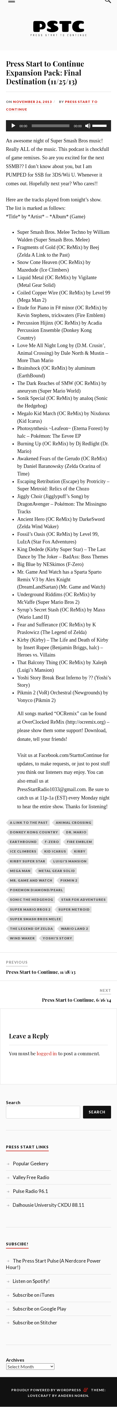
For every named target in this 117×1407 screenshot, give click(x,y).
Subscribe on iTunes (33, 1295)
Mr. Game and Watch (31, 880)
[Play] (13, 126)
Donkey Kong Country (34, 832)
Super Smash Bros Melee (35, 919)
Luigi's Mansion (70, 861)
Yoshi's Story (57, 938)
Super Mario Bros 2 (30, 909)
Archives (15, 1359)
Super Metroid (74, 909)
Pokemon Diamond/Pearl (36, 890)
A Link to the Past (29, 822)
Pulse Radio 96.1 (30, 1191)
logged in (47, 1053)
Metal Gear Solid (57, 871)
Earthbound (23, 842)
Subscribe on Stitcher (35, 1322)
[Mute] (88, 126)
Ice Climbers (23, 851)
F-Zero (52, 842)
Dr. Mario (76, 832)
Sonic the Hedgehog (31, 899)
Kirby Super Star (27, 861)
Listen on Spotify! (31, 1281)
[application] (58, 125)
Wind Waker (22, 938)
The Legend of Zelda (31, 928)
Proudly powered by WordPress (46, 1390)
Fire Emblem (79, 842)
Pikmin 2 (68, 880)
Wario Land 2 (74, 928)
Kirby (80, 851)
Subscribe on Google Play (39, 1309)
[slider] (50, 125)
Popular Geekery (30, 1163)
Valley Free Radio (31, 1177)
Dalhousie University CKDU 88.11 (48, 1205)
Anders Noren (73, 1395)
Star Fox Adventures (83, 899)
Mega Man (20, 871)
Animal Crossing (74, 822)
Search (13, 1102)
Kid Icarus (55, 851)
